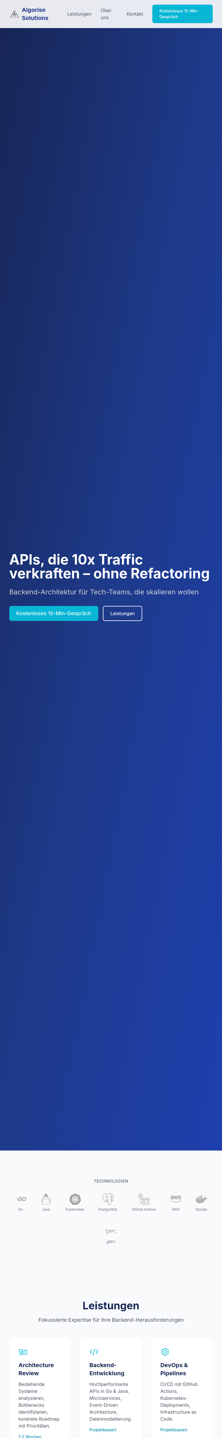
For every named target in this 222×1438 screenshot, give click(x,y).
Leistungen (79, 14)
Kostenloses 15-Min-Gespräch (179, 13)
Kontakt (135, 14)
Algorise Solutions (28, 13)
